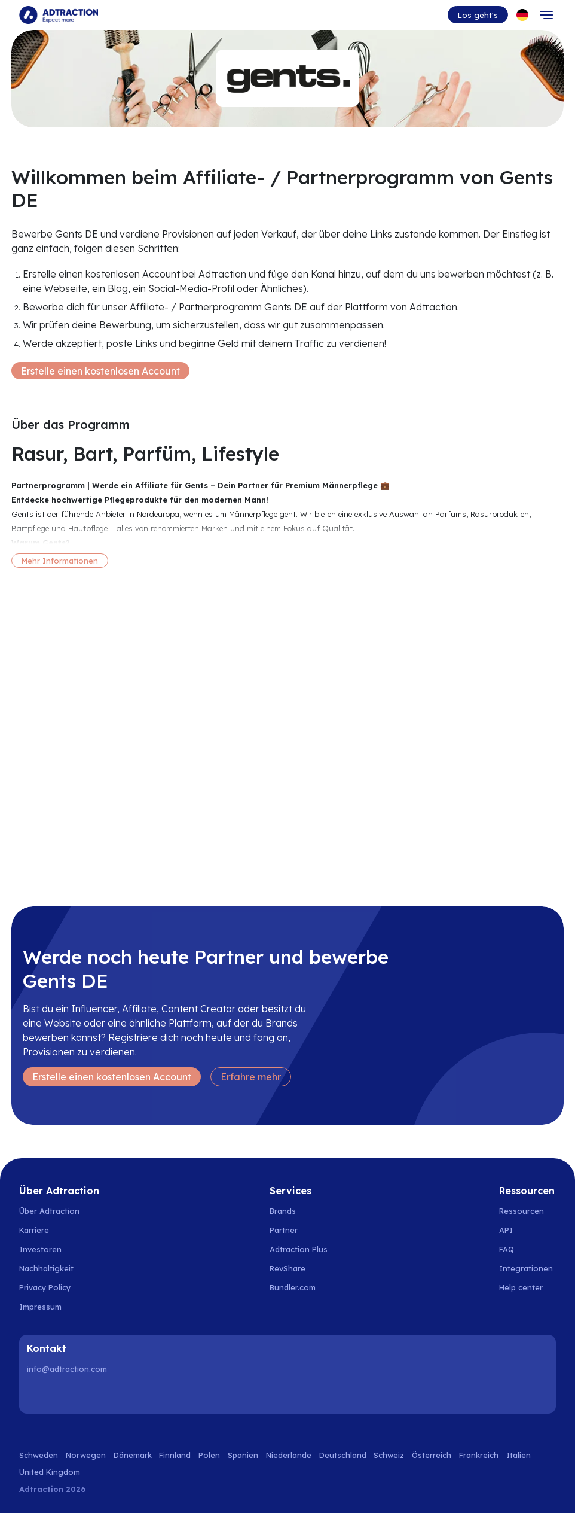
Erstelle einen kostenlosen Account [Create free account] (100, 371)
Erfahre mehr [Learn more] (251, 1077)
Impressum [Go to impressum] (40, 1306)
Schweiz (389, 1455)
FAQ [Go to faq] (506, 1249)
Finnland (175, 1455)
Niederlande (288, 1455)
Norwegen (86, 1455)
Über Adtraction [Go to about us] (49, 1211)
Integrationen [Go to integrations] (526, 1268)
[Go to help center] (527, 1287)
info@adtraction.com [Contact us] (67, 1369)
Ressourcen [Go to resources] (521, 1211)
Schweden (38, 1455)
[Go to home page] (58, 15)
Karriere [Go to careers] (34, 1230)
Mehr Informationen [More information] (60, 560)
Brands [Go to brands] (283, 1211)
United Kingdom (49, 1472)
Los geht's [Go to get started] (478, 15)
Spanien (243, 1455)
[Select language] (522, 15)
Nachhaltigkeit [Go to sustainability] (46, 1268)
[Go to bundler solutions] (299, 1287)
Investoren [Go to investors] (40, 1249)
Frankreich (478, 1455)
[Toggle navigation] (546, 15)
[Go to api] (527, 1230)
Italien (518, 1455)
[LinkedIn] (38, 1394)
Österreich (431, 1455)
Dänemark (133, 1455)
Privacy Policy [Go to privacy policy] (45, 1287)
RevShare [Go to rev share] (287, 1268)
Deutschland (342, 1455)
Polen (209, 1455)
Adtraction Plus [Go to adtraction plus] (299, 1249)
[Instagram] (68, 1394)
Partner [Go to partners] (284, 1230)
